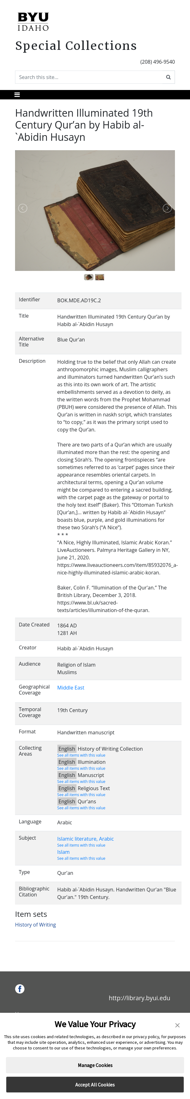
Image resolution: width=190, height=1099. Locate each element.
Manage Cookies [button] (95, 1065)
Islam (63, 851)
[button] (177, 1025)
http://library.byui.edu (139, 998)
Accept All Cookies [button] (95, 1084)
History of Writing (35, 924)
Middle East (70, 687)
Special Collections (76, 46)
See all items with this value (81, 755)
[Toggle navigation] (17, 94)
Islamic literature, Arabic (85, 838)
